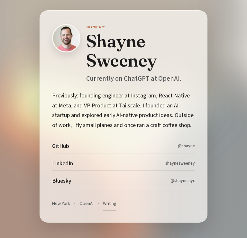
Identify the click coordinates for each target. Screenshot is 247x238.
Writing (109, 203)
